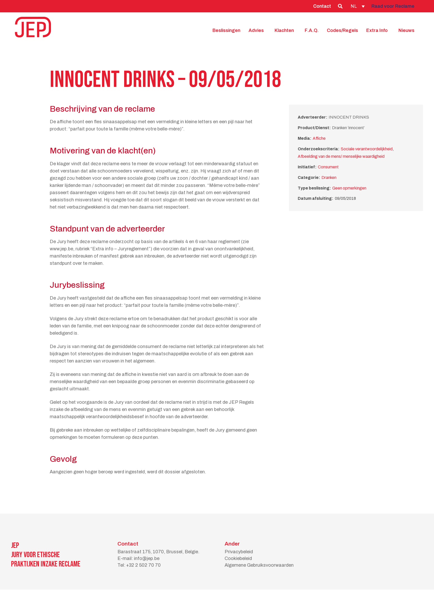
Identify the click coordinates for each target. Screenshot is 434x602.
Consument (328, 167)
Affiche (319, 138)
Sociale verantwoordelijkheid (367, 149)
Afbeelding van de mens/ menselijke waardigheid (341, 156)
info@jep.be (146, 558)
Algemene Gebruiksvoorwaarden (259, 565)
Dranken (328, 177)
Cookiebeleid (238, 558)
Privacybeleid (239, 551)
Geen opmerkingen (349, 188)
